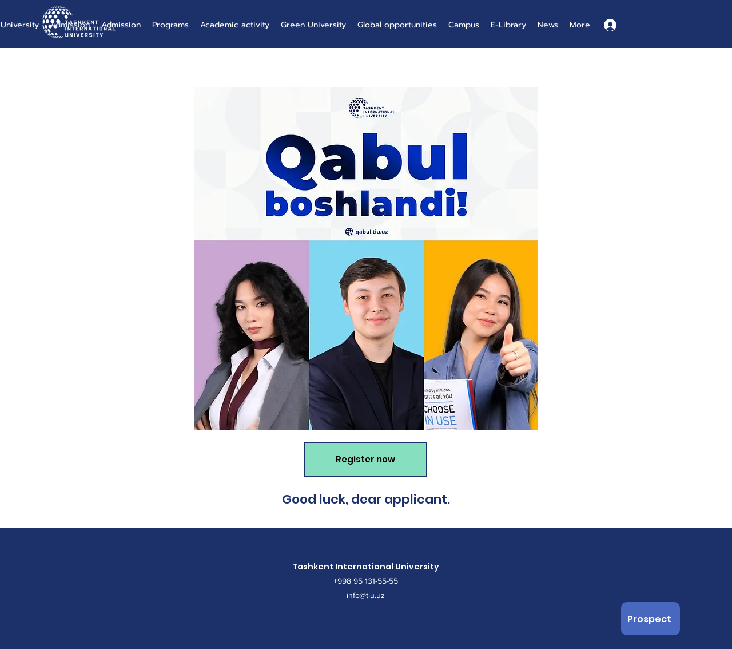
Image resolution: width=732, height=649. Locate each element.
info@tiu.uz (366, 595)
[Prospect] (650, 618)
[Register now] (365, 459)
